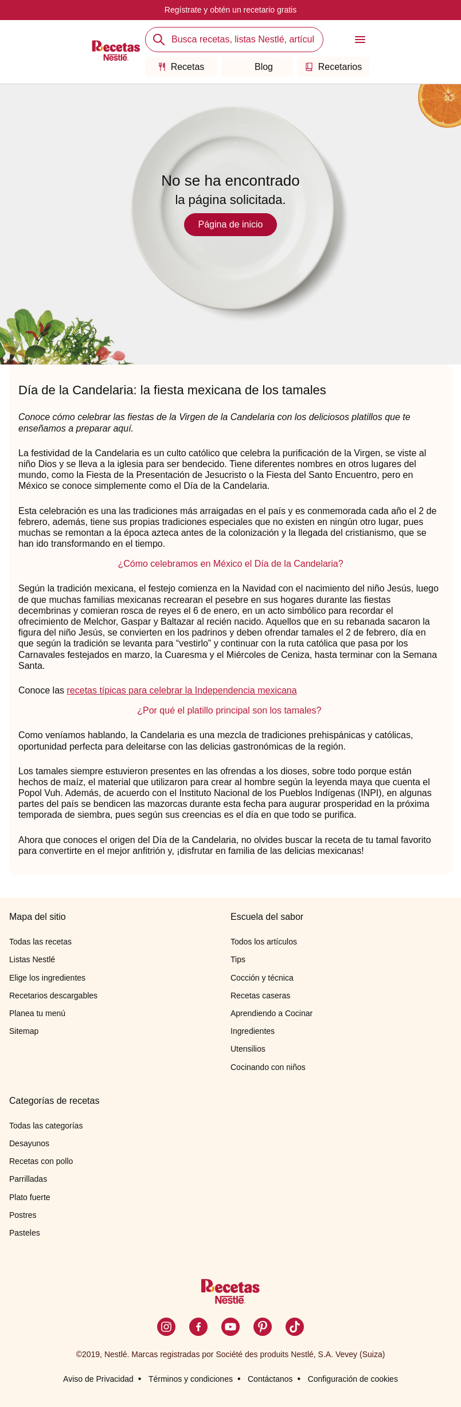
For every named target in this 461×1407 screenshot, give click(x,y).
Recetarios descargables (53, 995)
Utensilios (247, 1048)
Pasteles (24, 1232)
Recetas (181, 67)
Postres (22, 1215)
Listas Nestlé (32, 959)
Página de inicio (230, 224)
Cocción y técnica (262, 977)
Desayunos (29, 1143)
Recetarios (333, 67)
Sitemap (23, 1031)
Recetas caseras (260, 995)
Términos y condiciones (191, 1379)
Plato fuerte (29, 1197)
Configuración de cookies (353, 1379)
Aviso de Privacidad (98, 1379)
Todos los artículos (263, 941)
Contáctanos (270, 1379)
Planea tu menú (37, 1013)
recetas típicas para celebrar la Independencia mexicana (182, 690)
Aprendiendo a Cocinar (271, 1013)
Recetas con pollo (41, 1161)
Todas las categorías (46, 1125)
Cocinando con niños (268, 1067)
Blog (257, 67)
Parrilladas (28, 1178)
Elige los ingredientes (47, 977)
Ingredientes (252, 1031)
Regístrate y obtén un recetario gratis (230, 9)
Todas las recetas (40, 941)
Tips (237, 959)
